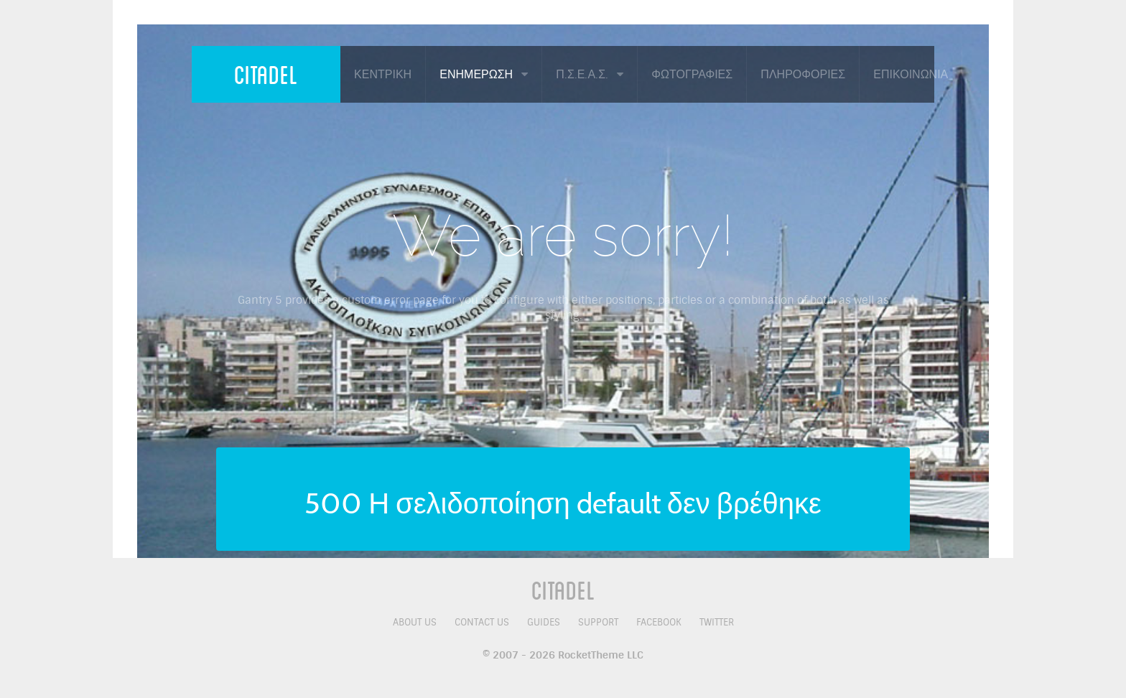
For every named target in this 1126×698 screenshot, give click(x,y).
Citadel (266, 74)
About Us (415, 622)
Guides (543, 622)
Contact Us (482, 622)
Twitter (716, 622)
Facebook (658, 622)
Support (598, 622)
